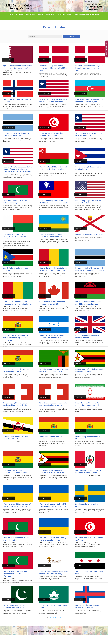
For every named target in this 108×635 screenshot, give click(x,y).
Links (69, 14)
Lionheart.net (70, 631)
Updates (41, 14)
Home (11, 14)
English (88, 1)
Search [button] (71, 36)
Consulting (61, 14)
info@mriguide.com (92, 9)
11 (54, 617)
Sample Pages (30, 14)
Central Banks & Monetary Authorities (86, 14)
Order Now (19, 14)
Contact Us (54, 18)
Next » (58, 617)
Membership (50, 14)
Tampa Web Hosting (58, 631)
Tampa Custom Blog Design (42, 631)
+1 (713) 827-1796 (92, 6)
